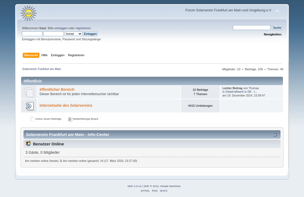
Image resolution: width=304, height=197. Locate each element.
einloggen (61, 28)
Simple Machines (170, 186)
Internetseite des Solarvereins (66, 105)
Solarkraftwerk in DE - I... (241, 91)
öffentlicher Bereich (57, 90)
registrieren (83, 28)
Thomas (254, 88)
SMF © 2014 (151, 186)
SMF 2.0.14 (134, 186)
